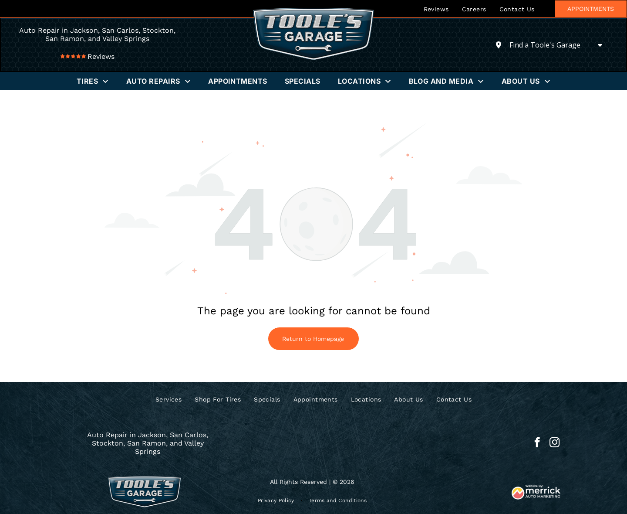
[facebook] (537, 443)
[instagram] (554, 443)
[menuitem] (436, 8)
